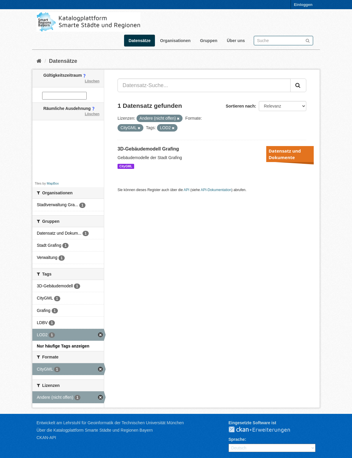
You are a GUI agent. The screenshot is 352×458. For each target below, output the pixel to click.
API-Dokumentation (216, 190)
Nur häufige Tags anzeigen (63, 346)
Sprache (237, 439)
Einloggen (303, 4)
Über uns (236, 40)
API (186, 190)
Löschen (92, 81)
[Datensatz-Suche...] (204, 85)
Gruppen (208, 40)
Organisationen (175, 40)
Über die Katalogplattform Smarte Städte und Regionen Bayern (95, 430)
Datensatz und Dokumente (285, 154)
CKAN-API (46, 437)
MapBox (53, 183)
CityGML (125, 166)
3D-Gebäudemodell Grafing (148, 148)
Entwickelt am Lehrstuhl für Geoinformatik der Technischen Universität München (110, 422)
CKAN (264, 429)
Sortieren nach (240, 106)
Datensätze (139, 40)
